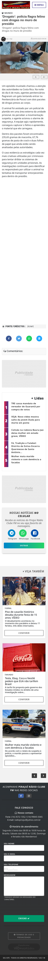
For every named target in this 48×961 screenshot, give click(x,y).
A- (36, 77)
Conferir (24, 633)
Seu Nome (9, 843)
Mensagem (9, 875)
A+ (44, 77)
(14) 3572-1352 (18, 816)
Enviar (24, 918)
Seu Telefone (11, 864)
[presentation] (23, 908)
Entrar (24, 545)
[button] (43, 775)
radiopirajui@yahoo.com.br (27, 819)
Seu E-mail (9, 854)
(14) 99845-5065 (35, 816)
